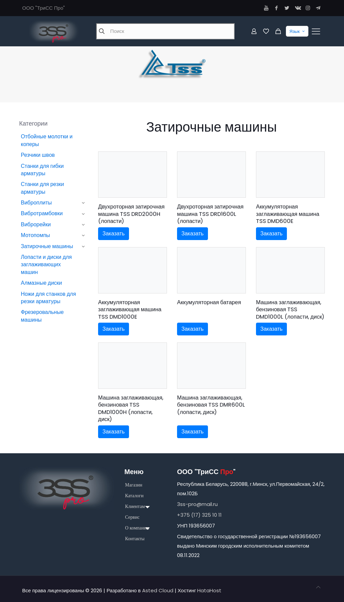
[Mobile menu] (316, 31)
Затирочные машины (47, 246)
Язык (298, 31)
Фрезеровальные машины (42, 315)
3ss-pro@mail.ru (197, 504)
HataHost (209, 590)
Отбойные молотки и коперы (47, 140)
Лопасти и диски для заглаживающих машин (46, 264)
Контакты (134, 538)
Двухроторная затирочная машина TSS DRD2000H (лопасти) (131, 214)
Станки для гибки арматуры (42, 169)
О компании (137, 527)
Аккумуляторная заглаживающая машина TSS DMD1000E (130, 309)
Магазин (133, 485)
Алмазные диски (41, 283)
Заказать (113, 233)
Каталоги (134, 495)
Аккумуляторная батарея (209, 302)
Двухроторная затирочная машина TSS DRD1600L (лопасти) (210, 214)
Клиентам (135, 506)
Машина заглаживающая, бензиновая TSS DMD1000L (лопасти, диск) (290, 309)
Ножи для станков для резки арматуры (48, 297)
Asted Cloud (157, 590)
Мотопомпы (35, 235)
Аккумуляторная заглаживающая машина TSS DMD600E (287, 214)
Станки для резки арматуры (42, 187)
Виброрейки (36, 224)
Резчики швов (38, 155)
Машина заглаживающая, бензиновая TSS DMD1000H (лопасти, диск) (130, 408)
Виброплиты (36, 202)
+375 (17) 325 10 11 (199, 514)
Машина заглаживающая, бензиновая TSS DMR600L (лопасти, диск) (211, 405)
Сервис (132, 517)
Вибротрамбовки (42, 213)
